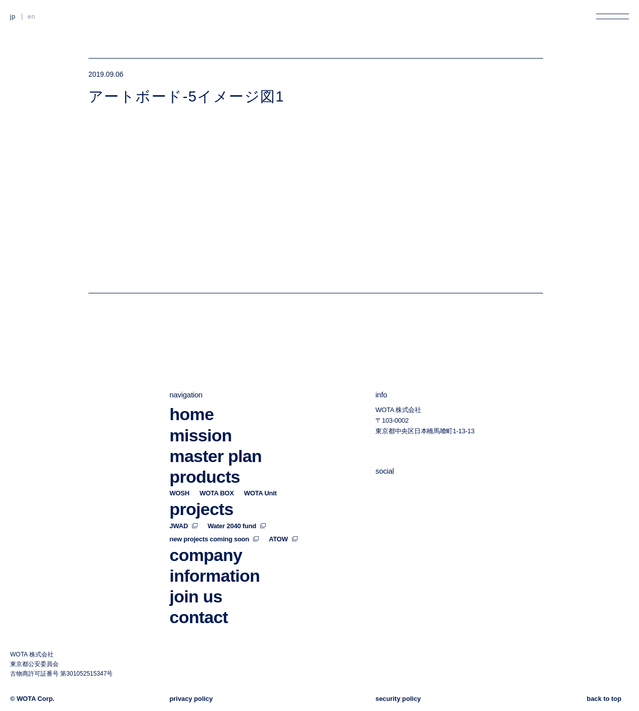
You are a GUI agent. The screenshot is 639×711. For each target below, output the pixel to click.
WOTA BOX (217, 478)
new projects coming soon (214, 524)
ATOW (283, 524)
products (205, 462)
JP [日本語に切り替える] (13, 16)
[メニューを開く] (612, 16)
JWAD (184, 511)
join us (196, 581)
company (206, 540)
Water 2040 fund (237, 511)
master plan (216, 441)
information (215, 561)
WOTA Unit (260, 478)
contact (199, 603)
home (192, 399)
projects (201, 494)
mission (201, 420)
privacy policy (191, 698)
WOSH (179, 478)
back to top (604, 698)
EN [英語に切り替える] (31, 16)
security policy (398, 698)
